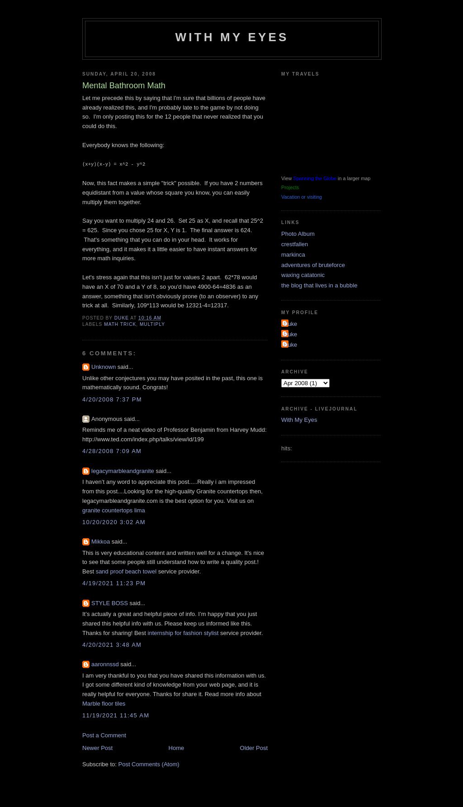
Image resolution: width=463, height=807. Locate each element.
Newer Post (97, 747)
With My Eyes (231, 37)
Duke (290, 323)
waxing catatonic (303, 275)
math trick (120, 323)
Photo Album (298, 233)
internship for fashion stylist (183, 632)
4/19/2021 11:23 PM (114, 582)
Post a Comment (104, 734)
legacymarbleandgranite (122, 470)
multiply (152, 323)
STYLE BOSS (109, 602)
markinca (293, 254)
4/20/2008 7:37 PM (112, 399)
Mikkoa (100, 541)
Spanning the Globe (314, 178)
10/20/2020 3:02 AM (114, 521)
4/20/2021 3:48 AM (112, 644)
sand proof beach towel (126, 571)
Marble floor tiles (103, 703)
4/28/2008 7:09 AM (112, 450)
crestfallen (294, 244)
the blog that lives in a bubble (319, 285)
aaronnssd (105, 663)
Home (176, 747)
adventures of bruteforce (313, 265)
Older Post (254, 747)
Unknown (103, 366)
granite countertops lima (113, 509)
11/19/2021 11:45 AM (115, 714)
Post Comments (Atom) (149, 763)
